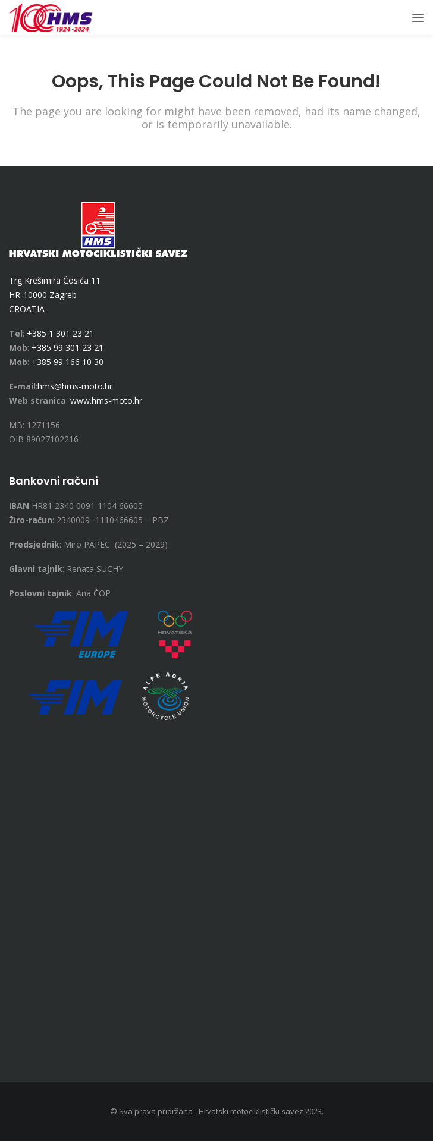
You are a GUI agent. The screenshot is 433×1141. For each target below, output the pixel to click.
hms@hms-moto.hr (74, 386)
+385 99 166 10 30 (67, 361)
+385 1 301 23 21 (60, 333)
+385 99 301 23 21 (67, 347)
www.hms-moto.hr (106, 400)
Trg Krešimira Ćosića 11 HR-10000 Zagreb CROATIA (55, 295)
